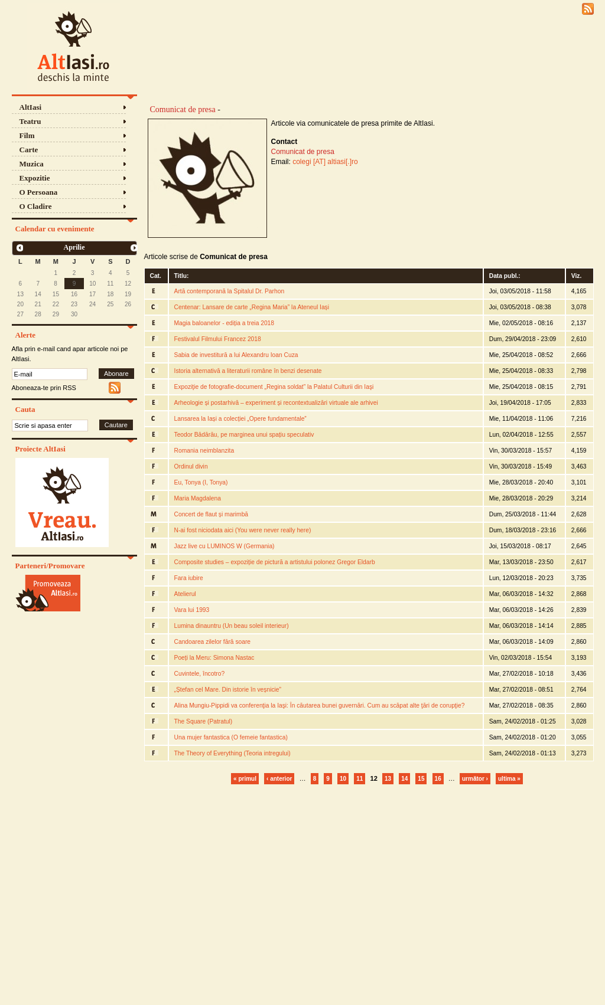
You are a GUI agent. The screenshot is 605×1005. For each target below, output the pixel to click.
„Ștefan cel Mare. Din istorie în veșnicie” (227, 689)
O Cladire (35, 206)
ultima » (509, 778)
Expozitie (34, 177)
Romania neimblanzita (204, 450)
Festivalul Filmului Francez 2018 (217, 339)
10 (343, 778)
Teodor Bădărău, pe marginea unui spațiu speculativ (244, 434)
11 (359, 778)
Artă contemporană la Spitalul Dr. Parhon (229, 291)
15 (421, 778)
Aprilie (74, 247)
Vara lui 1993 (192, 610)
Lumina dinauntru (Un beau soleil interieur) (231, 626)
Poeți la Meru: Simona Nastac (214, 657)
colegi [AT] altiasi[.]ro (324, 162)
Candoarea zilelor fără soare (212, 642)
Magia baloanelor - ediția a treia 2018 (224, 323)
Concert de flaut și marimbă (211, 514)
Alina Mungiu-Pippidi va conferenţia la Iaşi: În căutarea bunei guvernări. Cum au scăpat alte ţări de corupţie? (319, 705)
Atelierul (185, 594)
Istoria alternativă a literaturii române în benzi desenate (248, 371)
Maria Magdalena (197, 498)
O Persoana (38, 192)
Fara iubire (188, 578)
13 (388, 778)
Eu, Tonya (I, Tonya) (201, 482)
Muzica (31, 163)
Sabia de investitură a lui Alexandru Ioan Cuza (236, 355)
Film (27, 135)
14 (404, 778)
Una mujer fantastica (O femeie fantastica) (231, 737)
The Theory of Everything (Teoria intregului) (232, 753)
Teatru (30, 121)
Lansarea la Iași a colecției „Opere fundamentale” (240, 418)
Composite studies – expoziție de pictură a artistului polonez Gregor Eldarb (274, 562)
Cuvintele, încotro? (199, 673)
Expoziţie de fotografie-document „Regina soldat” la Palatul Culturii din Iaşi (274, 387)
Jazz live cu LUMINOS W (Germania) (224, 546)
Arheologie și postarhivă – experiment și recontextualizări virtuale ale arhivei (276, 403)
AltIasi (30, 107)
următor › (475, 778)
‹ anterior (279, 778)
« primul (244, 778)
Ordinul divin (191, 466)
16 (438, 778)
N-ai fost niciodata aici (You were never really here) (242, 530)
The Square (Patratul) (203, 721)
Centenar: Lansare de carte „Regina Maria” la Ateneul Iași (252, 307)
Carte (28, 149)
